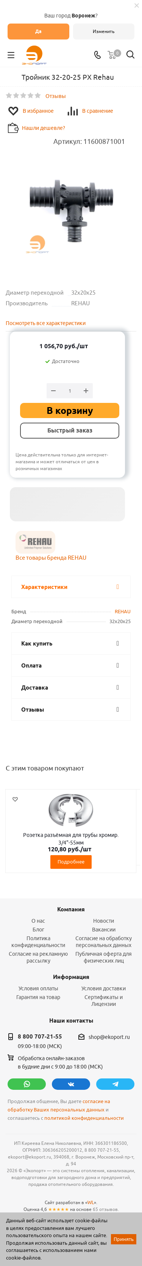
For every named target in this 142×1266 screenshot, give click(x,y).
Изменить (103, 31)
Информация (71, 977)
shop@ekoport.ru (109, 1037)
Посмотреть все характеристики (46, 323)
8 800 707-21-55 (40, 1036)
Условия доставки (103, 988)
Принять (124, 1239)
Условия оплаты (38, 988)
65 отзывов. (106, 1209)
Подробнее (71, 862)
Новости (103, 921)
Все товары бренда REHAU (51, 557)
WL (90, 1202)
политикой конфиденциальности (84, 1118)
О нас (38, 921)
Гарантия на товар (38, 997)
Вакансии (103, 930)
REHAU (123, 611)
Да (38, 31)
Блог (38, 930)
